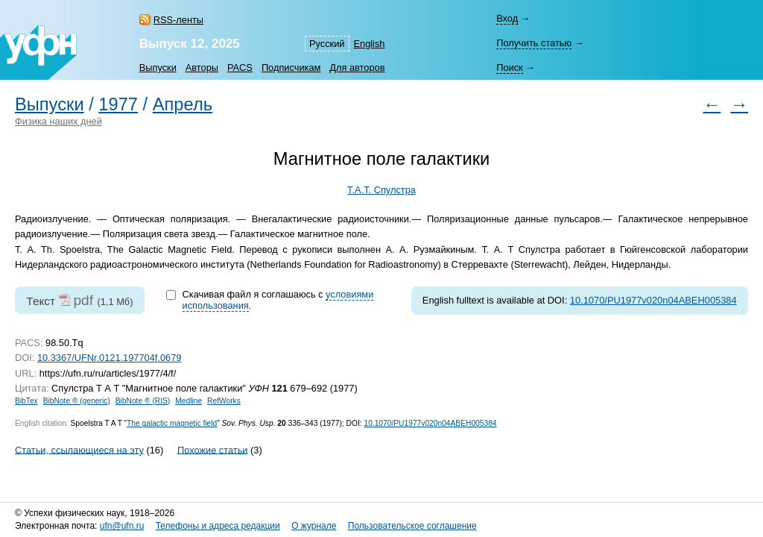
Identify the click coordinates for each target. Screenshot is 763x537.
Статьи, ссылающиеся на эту (79, 449)
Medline (188, 401)
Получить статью (534, 42)
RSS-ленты (178, 19)
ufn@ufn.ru (122, 526)
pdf (83, 300)
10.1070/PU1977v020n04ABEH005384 (653, 300)
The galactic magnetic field (172, 423)
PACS (240, 67)
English (369, 43)
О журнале (313, 526)
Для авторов (356, 67)
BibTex (26, 401)
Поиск (509, 67)
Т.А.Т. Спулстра (381, 189)
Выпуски (158, 67)
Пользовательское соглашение (412, 526)
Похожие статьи (212, 449)
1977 (118, 104)
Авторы (202, 67)
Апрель (182, 104)
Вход (507, 18)
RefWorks (224, 401)
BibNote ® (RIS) (143, 401)
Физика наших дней (58, 121)
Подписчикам (291, 67)
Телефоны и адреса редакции (218, 526)
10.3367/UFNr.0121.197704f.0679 (109, 357)
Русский (326, 43)
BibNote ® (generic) (76, 401)
